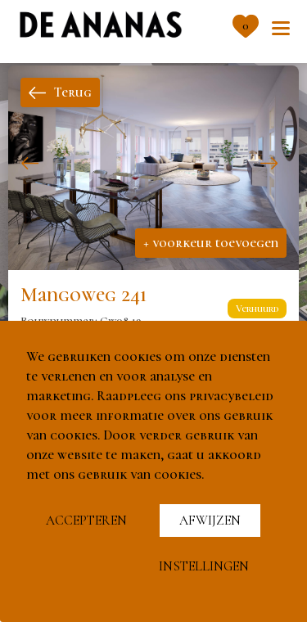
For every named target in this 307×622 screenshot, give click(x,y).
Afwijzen (210, 520)
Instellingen (204, 566)
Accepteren (86, 520)
